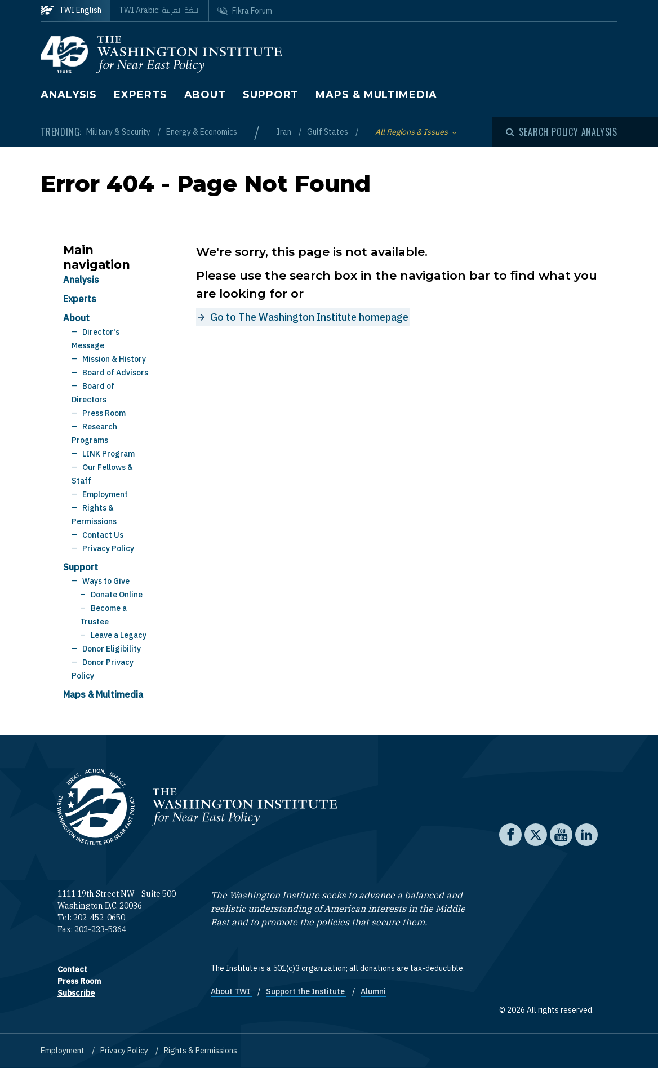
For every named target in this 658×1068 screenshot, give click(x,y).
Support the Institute (306, 991)
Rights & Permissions (200, 1050)
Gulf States (328, 132)
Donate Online (117, 595)
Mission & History (114, 359)
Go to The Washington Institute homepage (309, 317)
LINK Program (108, 454)
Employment (105, 494)
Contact (72, 969)
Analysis (69, 94)
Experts (140, 94)
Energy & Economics (201, 132)
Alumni (373, 991)
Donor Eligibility (111, 649)
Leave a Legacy (118, 635)
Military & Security (119, 132)
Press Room (104, 413)
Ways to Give (106, 581)
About (205, 94)
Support (271, 94)
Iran (285, 132)
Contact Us (102, 535)
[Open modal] (561, 132)
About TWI (231, 991)
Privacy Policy (108, 548)
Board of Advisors (115, 372)
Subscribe (76, 993)
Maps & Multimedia (376, 94)
